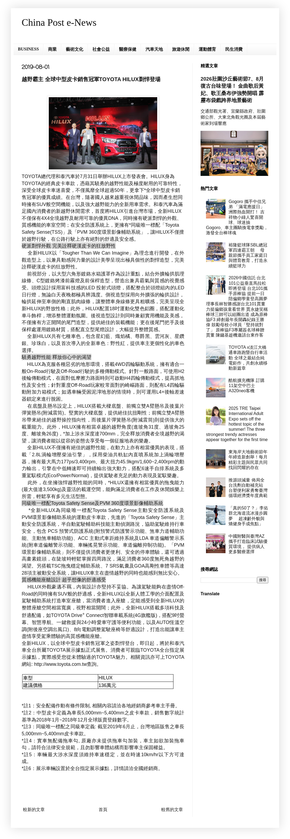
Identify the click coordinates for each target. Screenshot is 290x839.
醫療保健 (127, 49)
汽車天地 (154, 49)
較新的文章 (34, 809)
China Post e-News (59, 22)
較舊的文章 (172, 809)
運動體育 (207, 49)
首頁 (103, 809)
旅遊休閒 (180, 49)
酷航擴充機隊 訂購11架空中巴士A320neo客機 (246, 385)
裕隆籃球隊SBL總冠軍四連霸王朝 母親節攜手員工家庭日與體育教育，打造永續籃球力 (248, 255)
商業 (52, 49)
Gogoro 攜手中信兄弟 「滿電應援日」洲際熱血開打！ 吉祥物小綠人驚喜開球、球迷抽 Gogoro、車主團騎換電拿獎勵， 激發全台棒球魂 (237, 217)
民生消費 (234, 49)
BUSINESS (28, 49)
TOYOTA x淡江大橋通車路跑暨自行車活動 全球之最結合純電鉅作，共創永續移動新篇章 (248, 358)
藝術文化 (74, 49)
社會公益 (101, 49)
